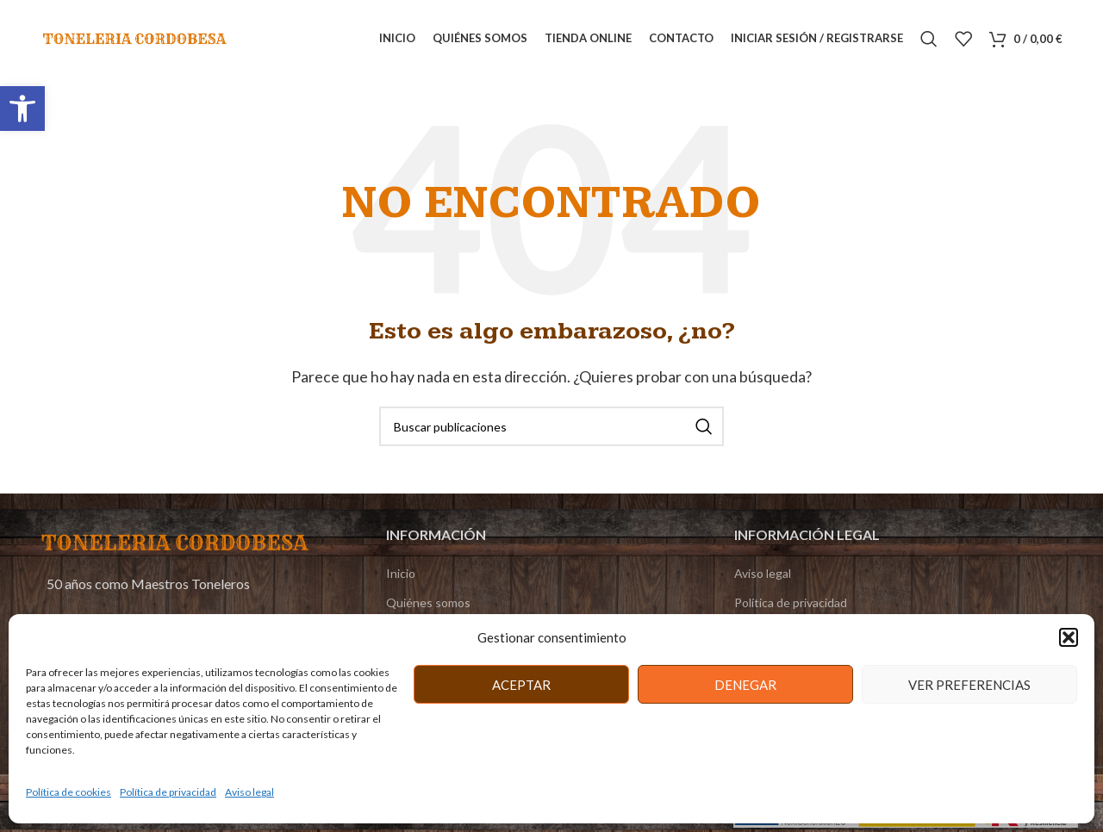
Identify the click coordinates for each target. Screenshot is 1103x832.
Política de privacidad (168, 791)
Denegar (745, 684)
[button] (22, 108)
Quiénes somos (428, 602)
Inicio (400, 573)
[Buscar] (929, 39)
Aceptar (521, 684)
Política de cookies (68, 791)
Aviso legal (249, 791)
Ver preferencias (969, 684)
